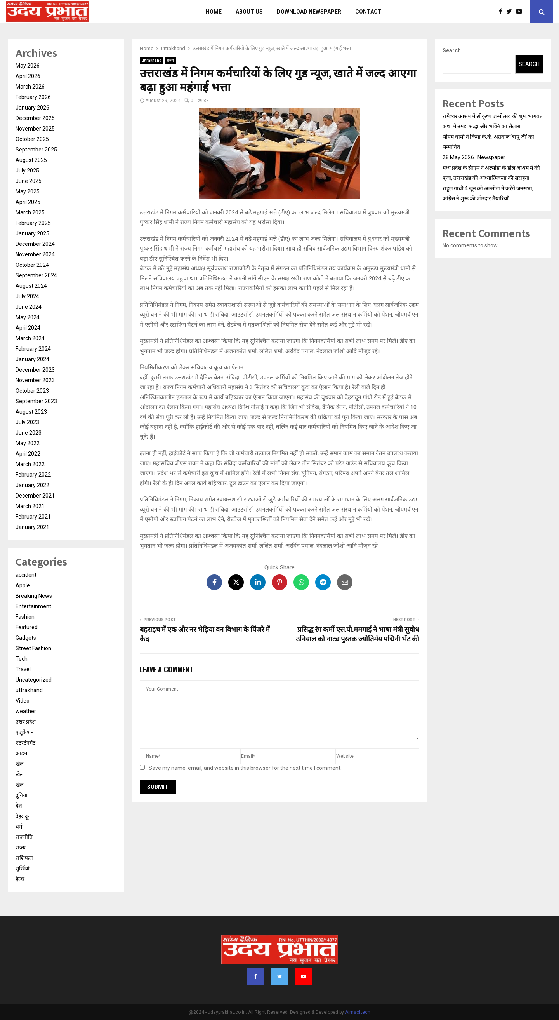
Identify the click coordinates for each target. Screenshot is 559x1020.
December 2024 (35, 244)
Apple (23, 585)
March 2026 (30, 87)
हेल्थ (20, 879)
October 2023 (32, 391)
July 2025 (27, 170)
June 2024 (29, 307)
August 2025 (31, 160)
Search (452, 50)
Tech (22, 659)
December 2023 (35, 370)
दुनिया (22, 795)
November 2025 (35, 128)
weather (26, 711)
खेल (19, 764)
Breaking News (34, 596)
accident (26, 575)
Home (214, 12)
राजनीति (24, 837)
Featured (27, 627)
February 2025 (33, 223)
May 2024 (28, 317)
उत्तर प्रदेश (26, 722)
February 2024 (33, 349)
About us (249, 12)
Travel (23, 669)
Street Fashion (33, 648)
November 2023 (35, 380)
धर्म (19, 826)
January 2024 (32, 359)
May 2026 (28, 66)
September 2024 (36, 275)
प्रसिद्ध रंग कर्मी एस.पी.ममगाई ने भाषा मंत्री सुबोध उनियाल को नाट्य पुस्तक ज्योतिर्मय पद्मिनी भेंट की (357, 634)
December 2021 (35, 496)
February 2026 (33, 97)
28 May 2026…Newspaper (474, 157)
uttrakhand (151, 60)
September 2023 (36, 401)
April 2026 (28, 76)
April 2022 (28, 454)
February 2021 (33, 516)
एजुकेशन (25, 732)
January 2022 (32, 485)
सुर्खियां (23, 868)
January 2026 (32, 107)
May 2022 (28, 443)
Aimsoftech (357, 1012)
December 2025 (35, 118)
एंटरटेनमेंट (25, 743)
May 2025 (28, 191)
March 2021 (30, 506)
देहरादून (23, 816)
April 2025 (28, 202)
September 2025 (36, 149)
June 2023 (29, 433)
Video (23, 701)
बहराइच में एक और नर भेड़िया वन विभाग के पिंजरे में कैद (205, 634)
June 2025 (29, 181)
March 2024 (30, 338)
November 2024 (35, 254)
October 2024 (32, 265)
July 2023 (27, 422)
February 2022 (33, 475)
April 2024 (28, 328)
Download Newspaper (309, 12)
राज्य (170, 60)
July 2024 (27, 296)
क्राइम (21, 753)
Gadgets (26, 638)
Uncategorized (34, 680)
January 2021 (32, 527)
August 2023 (31, 412)
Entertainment (33, 606)
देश (19, 805)
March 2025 (30, 212)
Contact (368, 12)
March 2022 (30, 464)
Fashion (25, 617)
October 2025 (32, 139)
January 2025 (32, 233)
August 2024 (31, 286)
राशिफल (24, 858)
